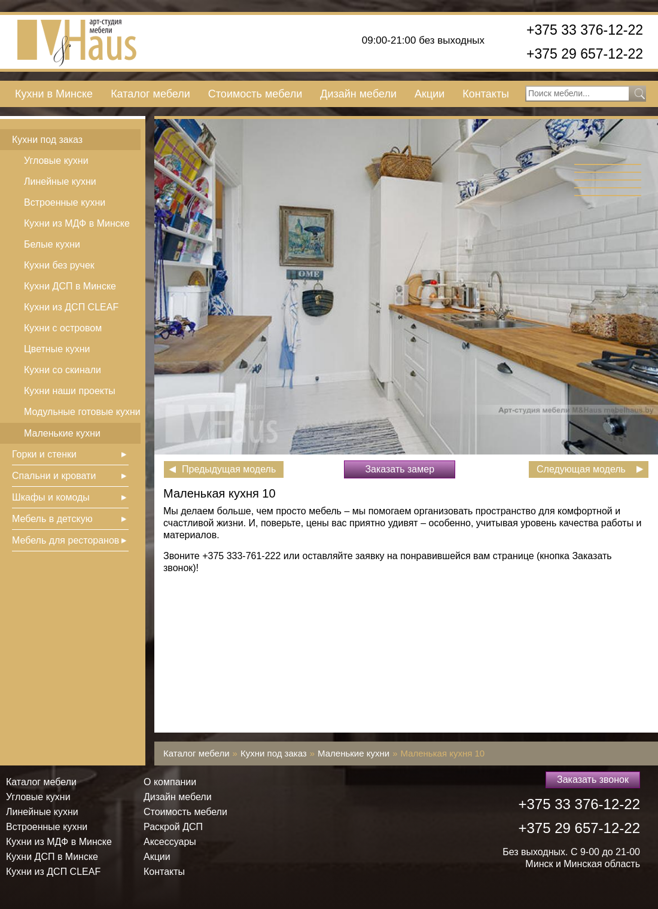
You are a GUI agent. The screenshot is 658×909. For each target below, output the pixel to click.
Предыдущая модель (229, 469)
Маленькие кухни (62, 433)
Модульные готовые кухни (82, 412)
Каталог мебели (150, 94)
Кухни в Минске (54, 94)
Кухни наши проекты (69, 391)
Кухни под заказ (47, 140)
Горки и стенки (44, 454)
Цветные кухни (57, 349)
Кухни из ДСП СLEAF (71, 307)
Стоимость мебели (255, 94)
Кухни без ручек (59, 265)
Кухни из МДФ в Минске (77, 223)
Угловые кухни (56, 160)
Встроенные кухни (64, 202)
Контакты (485, 94)
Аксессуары (170, 842)
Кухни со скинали (62, 370)
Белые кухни (52, 244)
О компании (170, 782)
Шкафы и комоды (51, 497)
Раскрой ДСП (173, 827)
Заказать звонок (593, 779)
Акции (429, 94)
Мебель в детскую (52, 519)
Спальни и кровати (54, 476)
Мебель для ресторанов (65, 540)
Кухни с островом (63, 328)
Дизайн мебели (358, 94)
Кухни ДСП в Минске (70, 286)
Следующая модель (581, 469)
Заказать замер (399, 469)
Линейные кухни (60, 181)
